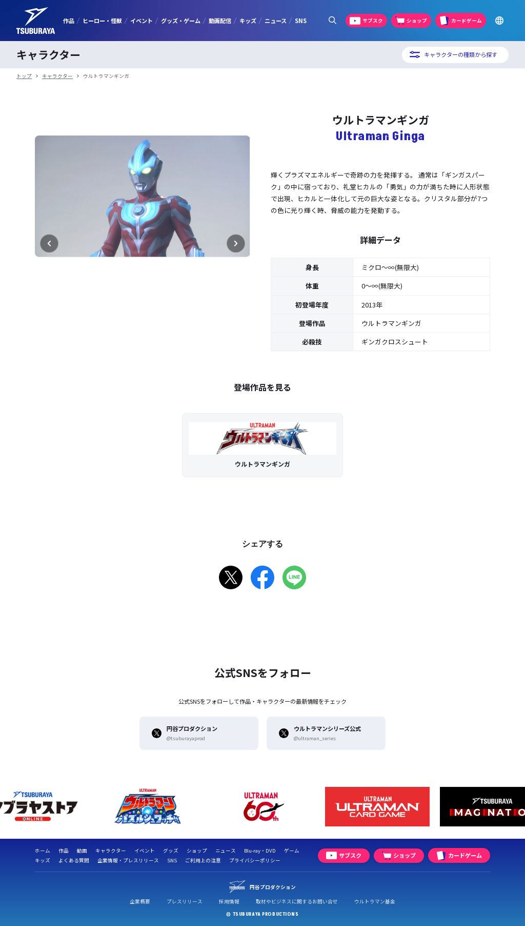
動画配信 (220, 20)
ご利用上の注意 (203, 860)
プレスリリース (185, 901)
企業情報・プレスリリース (128, 860)
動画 (82, 850)
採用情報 (229, 901)
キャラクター (57, 76)
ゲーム (291, 850)
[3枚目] (142, 343)
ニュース (276, 20)
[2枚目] (134, 343)
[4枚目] (151, 343)
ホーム (42, 850)
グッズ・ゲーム (180, 20)
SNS (301, 20)
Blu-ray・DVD (260, 850)
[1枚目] (126, 342)
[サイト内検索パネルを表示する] (332, 20)
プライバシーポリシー (254, 860)
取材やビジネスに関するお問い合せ (297, 901)
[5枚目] (159, 343)
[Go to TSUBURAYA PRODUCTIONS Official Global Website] (499, 20)
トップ (24, 76)
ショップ (197, 850)
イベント (141, 20)
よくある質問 (73, 860)
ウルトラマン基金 (374, 901)
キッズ (247, 20)
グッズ (170, 850)
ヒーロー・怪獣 (102, 20)
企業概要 (140, 901)
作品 (68, 20)
